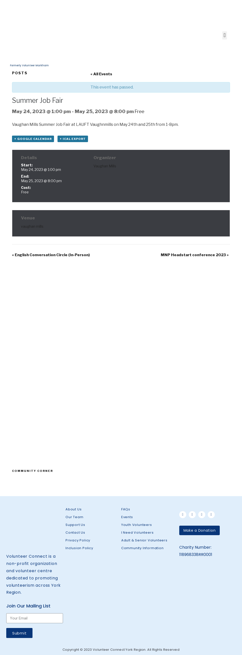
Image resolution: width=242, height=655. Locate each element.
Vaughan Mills (105, 166)
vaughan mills (32, 226)
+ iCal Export (73, 139)
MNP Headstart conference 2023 (195, 255)
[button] (199, 530)
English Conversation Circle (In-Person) (51, 255)
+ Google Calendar (33, 139)
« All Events (101, 74)
